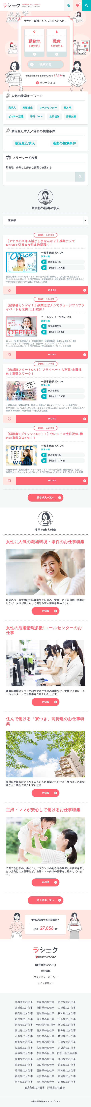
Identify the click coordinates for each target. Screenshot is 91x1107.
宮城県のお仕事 (24, 1007)
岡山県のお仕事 (67, 1059)
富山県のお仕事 (24, 1030)
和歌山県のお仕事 (67, 1053)
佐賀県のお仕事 (45, 1076)
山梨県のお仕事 (24, 1036)
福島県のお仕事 (24, 1013)
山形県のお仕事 (67, 1007)
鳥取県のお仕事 (24, 1059)
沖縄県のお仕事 (56, 1087)
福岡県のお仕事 (24, 1076)
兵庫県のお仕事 (24, 1053)
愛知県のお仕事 (45, 1042)
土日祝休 (54, 116)
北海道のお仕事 (24, 1002)
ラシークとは (45, 82)
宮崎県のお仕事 (67, 1081)
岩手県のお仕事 (67, 1002)
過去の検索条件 (64, 143)
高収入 (12, 107)
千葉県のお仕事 (67, 1019)
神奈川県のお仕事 (45, 1024)
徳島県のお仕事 (67, 1064)
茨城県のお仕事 (45, 1013)
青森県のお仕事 (45, 1002)
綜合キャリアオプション (45, 957)
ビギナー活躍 (15, 116)
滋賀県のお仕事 (24, 1047)
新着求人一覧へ (49, 497)
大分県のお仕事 (45, 1081)
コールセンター (48, 107)
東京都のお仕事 (24, 1024)
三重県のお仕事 (67, 1042)
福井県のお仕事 (67, 1030)
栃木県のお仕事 (67, 1013)
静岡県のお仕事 (24, 1042)
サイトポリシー (45, 983)
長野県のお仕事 (45, 1036)
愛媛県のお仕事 (45, 1070)
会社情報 (45, 971)
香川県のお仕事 (24, 1070)
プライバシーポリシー (45, 977)
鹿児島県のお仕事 (35, 1087)
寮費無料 (71, 116)
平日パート (36, 116)
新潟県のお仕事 (67, 1024)
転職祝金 (28, 107)
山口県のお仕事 (45, 1064)
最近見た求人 (25, 143)
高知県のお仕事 (67, 1070)
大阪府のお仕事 (67, 1047)
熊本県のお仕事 (24, 1081)
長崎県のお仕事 (67, 1076)
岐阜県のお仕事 (67, 1036)
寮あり (67, 107)
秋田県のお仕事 (45, 1007)
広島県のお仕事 (24, 1064)
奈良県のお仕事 (45, 1053)
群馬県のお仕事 (24, 1019)
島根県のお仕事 (45, 1059)
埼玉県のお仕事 (45, 1019)
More (67, 290)
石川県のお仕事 (45, 1030)
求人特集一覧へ (49, 900)
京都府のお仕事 (45, 1047)
